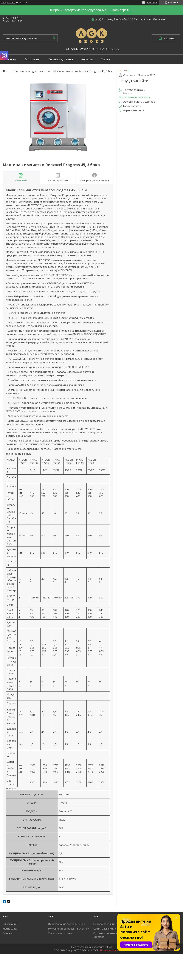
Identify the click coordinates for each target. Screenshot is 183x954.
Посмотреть (121, 10)
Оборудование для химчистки (32, 71)
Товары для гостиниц (60, 933)
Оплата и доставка (60, 59)
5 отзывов (152, 2)
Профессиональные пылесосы (111, 924)
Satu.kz (108, 947)
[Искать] (54, 38)
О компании (33, 59)
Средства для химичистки (108, 928)
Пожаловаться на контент (114, 950)
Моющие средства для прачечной (68, 928)
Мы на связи (10, 928)
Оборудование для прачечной (66, 924)
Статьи (105, 59)
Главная (12, 59)
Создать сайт (8, 2)
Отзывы (8, 933)
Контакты (86, 59)
